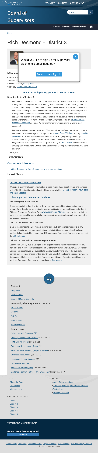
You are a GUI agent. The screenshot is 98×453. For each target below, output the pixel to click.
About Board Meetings (63, 382)
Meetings (65, 27)
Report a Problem (49, 444)
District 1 (14, 400)
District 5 (14, 414)
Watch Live (58, 389)
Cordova (14, 312)
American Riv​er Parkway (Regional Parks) (29, 350)
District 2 (14, 404)
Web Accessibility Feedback (81, 444)
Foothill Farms (17, 320)
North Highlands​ (18, 325)
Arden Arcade (17, 308)
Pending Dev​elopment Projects (24, 338)
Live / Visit (49, 3)
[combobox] (77, 12)
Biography (15, 290)
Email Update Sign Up (49, 73)
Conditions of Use (35, 444)
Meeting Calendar (61, 393)
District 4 (14, 411)
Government (77, 3)
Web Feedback (64, 444)
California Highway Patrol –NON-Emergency (30, 372)
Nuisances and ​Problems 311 (24, 333)
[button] (90, 12)
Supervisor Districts (79, 27)
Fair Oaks (15, 316)
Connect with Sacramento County (22, 423)
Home (9, 33)
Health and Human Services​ (23, 359)
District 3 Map (17, 295)
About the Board (17, 382)
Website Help (16, 389)
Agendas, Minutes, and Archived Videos (70, 386)
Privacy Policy (11, 444)
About (57, 27)
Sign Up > (23, 434)
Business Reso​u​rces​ (20, 355)
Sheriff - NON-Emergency (22, 368)
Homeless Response (20, 363)
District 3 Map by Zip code (22, 299)
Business (62, 3)
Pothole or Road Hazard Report (24, 346)
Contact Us (15, 386)
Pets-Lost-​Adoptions (20, 342)
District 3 (14, 407)
